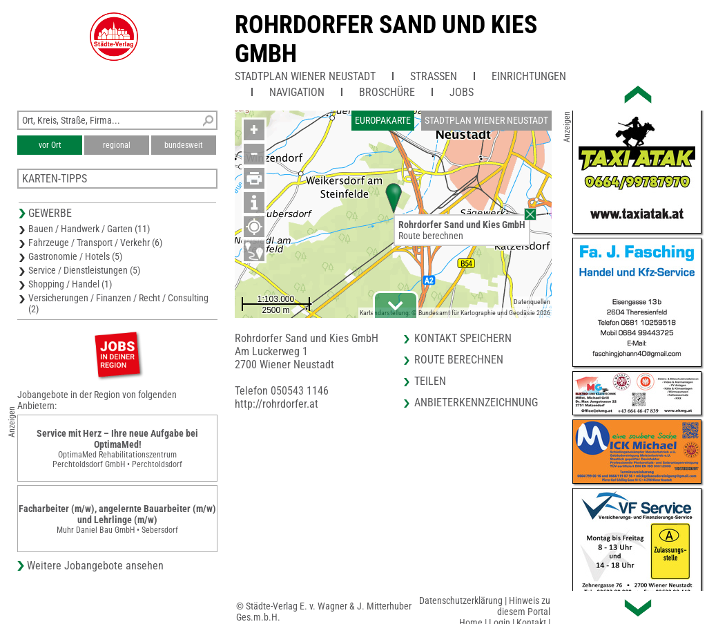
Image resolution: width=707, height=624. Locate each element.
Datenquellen (532, 301)
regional (116, 145)
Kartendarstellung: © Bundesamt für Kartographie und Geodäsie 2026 (455, 312)
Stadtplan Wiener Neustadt (305, 76)
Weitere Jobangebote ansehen (95, 565)
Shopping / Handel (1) (70, 284)
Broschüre (387, 92)
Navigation (297, 92)
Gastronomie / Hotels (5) (75, 256)
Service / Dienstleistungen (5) (84, 270)
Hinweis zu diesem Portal (523, 606)
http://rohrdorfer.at (276, 403)
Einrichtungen (529, 76)
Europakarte (383, 120)
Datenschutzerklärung (461, 600)
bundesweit (183, 145)
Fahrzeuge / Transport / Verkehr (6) (95, 242)
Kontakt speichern (463, 338)
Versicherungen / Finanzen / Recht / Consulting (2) (118, 303)
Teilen (430, 381)
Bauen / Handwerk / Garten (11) (89, 228)
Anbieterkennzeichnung (476, 402)
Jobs (461, 92)
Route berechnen (430, 235)
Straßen (433, 76)
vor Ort (50, 145)
